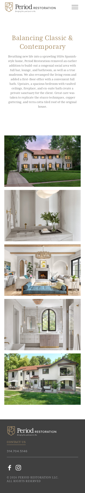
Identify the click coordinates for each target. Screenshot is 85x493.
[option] (42, 161)
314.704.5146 (17, 451)
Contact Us (16, 442)
